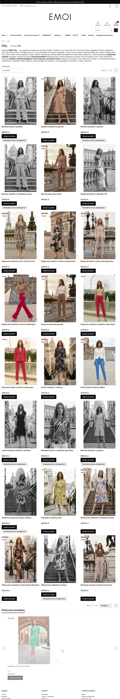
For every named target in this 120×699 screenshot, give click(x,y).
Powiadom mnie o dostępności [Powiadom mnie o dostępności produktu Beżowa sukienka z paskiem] (93, 140)
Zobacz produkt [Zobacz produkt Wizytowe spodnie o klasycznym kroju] (88, 599)
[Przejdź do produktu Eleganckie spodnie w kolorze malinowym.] (20, 298)
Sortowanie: (6, 66)
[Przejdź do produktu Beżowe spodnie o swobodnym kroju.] (20, 168)
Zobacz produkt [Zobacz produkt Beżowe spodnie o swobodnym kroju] (9, 203)
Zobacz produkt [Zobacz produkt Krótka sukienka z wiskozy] (48, 397)
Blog (83, 694)
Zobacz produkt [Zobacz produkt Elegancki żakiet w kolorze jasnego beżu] (88, 271)
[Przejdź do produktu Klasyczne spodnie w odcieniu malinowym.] (99, 298)
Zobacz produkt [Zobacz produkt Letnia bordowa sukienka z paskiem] (9, 460)
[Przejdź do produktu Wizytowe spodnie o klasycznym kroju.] (99, 559)
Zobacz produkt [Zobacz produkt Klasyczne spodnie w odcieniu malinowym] (88, 334)
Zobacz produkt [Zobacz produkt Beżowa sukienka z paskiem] (88, 136)
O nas (4, 694)
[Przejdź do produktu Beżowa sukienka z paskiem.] (99, 101)
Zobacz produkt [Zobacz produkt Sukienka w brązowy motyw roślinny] (9, 527)
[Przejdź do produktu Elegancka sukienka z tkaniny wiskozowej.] (60, 235)
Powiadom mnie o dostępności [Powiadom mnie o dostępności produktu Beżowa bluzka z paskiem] (14, 140)
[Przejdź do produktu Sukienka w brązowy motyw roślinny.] (20, 492)
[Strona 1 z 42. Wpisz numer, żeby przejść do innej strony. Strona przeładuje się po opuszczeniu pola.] (107, 70)
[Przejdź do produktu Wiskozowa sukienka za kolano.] (60, 559)
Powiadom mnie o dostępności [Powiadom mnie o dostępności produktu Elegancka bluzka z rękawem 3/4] (93, 208)
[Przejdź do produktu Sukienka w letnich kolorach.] (34, 640)
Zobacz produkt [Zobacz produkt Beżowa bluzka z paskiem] (9, 136)
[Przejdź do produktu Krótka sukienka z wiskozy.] (60, 361)
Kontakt (4, 696)
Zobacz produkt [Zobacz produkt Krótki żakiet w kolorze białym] (88, 397)
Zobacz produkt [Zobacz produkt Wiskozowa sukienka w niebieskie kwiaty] (88, 531)
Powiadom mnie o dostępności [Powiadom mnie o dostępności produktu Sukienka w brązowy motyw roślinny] (14, 531)
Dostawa (45, 694)
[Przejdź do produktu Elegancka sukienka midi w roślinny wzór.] (20, 235)
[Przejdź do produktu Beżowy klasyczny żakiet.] (60, 168)
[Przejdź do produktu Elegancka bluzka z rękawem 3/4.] (99, 168)
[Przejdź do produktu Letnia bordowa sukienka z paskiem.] (20, 424)
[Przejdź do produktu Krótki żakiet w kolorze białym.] (99, 361)
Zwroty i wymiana (48, 696)
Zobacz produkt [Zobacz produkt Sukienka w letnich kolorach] (15, 678)
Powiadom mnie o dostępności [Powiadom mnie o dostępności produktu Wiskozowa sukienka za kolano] (54, 599)
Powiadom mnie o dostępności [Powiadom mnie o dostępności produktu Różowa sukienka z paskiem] (93, 464)
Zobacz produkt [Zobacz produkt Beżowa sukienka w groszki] (48, 140)
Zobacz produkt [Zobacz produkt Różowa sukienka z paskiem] (88, 460)
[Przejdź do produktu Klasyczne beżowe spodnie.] (60, 298)
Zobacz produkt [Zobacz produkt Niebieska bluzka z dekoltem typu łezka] (48, 460)
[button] (116, 30)
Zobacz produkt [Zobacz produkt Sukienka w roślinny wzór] (48, 531)
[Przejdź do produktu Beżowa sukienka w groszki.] (60, 101)
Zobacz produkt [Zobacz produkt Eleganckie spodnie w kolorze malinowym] (9, 334)
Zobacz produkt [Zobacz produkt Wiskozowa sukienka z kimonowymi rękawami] (9, 599)
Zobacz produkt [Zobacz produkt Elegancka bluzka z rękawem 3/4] (88, 203)
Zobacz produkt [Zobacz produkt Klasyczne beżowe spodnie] (48, 334)
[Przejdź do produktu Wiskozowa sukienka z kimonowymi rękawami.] (20, 559)
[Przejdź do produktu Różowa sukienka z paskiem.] (99, 424)
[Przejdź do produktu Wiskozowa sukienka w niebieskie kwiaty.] (99, 492)
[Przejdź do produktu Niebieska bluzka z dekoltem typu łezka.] (60, 424)
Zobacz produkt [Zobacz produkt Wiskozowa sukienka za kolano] (48, 594)
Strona (103, 70)
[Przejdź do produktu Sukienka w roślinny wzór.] (60, 492)
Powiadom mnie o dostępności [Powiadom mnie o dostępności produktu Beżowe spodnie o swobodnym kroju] (14, 208)
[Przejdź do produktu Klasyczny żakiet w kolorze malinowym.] (20, 361)
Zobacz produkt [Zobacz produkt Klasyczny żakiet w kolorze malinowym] (9, 397)
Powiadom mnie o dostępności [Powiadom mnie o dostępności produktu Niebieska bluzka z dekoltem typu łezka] (54, 464)
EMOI (3, 41)
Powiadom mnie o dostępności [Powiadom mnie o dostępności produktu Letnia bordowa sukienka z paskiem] (14, 464)
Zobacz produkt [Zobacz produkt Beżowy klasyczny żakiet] (48, 208)
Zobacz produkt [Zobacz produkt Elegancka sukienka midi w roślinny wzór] (9, 271)
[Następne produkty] (105, 605)
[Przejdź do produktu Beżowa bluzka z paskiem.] (20, 101)
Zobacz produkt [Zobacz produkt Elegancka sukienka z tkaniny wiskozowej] (48, 271)
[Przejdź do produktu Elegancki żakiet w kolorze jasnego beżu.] (99, 235)
